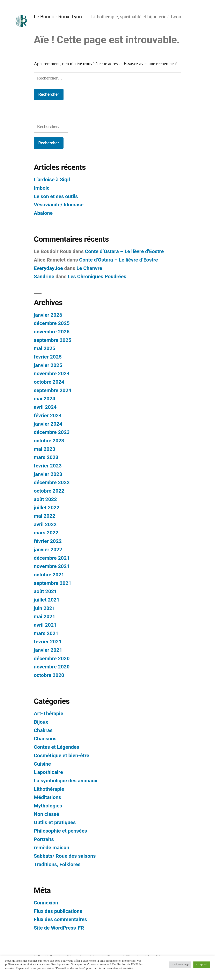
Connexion (46, 903)
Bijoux (41, 722)
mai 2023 (44, 449)
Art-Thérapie (48, 713)
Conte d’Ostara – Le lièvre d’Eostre (124, 251)
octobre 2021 (49, 575)
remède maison (51, 847)
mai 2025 (44, 348)
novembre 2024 (52, 373)
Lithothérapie (49, 789)
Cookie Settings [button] (180, 964)
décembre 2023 (52, 432)
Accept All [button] (201, 964)
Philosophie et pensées (60, 831)
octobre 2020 (49, 675)
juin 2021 (44, 608)
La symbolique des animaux (65, 781)
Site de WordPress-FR (59, 928)
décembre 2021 (52, 558)
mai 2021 (44, 616)
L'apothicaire (48, 772)
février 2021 (48, 642)
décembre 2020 (52, 658)
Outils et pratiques (55, 822)
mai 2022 (44, 516)
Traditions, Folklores (57, 864)
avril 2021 (45, 625)
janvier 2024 (48, 424)
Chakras (43, 730)
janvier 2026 (48, 315)
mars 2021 (46, 633)
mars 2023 (46, 457)
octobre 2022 (49, 491)
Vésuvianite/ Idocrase (58, 205)
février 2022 (48, 541)
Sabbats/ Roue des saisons (65, 856)
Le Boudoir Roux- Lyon (58, 17)
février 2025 (48, 357)
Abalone (43, 213)
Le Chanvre (89, 268)
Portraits (44, 839)
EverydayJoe (48, 268)
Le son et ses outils (56, 196)
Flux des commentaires (60, 919)
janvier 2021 (48, 650)
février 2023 (48, 466)
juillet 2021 (47, 600)
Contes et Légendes (56, 747)
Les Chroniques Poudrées (97, 276)
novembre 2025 (52, 332)
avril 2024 (45, 407)
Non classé (46, 814)
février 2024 (48, 415)
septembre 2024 (52, 390)
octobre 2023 (49, 441)
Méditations (47, 797)
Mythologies (48, 806)
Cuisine (42, 764)
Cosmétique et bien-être (61, 755)
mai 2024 (44, 399)
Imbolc (42, 188)
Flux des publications (58, 911)
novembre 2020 (52, 667)
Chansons (45, 739)
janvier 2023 (48, 474)
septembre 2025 (52, 340)
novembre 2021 (52, 566)
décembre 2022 (52, 482)
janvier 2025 (48, 365)
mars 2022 (46, 533)
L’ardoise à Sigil (52, 179)
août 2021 (45, 591)
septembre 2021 (52, 583)
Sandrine (44, 276)
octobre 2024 (49, 382)
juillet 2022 (47, 507)
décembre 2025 (52, 323)
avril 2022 (45, 524)
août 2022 (45, 499)
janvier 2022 (48, 549)
